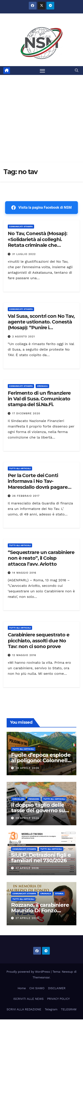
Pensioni (34, 799)
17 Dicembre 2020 (26, 413)
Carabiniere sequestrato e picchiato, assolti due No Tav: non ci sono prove (38, 640)
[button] (76, 70)
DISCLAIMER (57, 988)
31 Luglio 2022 (24, 254)
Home (21, 988)
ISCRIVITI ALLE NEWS (28, 998)
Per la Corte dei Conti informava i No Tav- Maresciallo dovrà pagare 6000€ (38, 484)
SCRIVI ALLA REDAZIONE (24, 1009)
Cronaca (42, 386)
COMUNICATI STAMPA (21, 226)
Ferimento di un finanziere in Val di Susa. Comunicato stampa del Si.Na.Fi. (39, 399)
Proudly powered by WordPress (28, 971)
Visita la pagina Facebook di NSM (41, 207)
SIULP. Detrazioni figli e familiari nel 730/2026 (41, 858)
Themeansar (41, 977)
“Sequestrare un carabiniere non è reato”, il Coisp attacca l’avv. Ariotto (41, 558)
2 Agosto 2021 (23, 336)
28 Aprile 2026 (27, 768)
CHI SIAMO (36, 988)
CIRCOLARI (18, 799)
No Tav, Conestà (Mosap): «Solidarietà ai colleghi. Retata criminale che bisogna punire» (37, 242)
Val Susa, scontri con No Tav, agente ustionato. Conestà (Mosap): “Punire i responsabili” (41, 324)
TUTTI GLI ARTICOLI (20, 468)
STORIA (59, 893)
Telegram (51, 1009)
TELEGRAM (69, 1009)
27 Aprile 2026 (27, 868)
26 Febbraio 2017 (26, 495)
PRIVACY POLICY (58, 998)
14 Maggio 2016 (24, 572)
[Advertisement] (41, 118)
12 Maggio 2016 (24, 655)
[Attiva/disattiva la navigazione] (42, 70)
